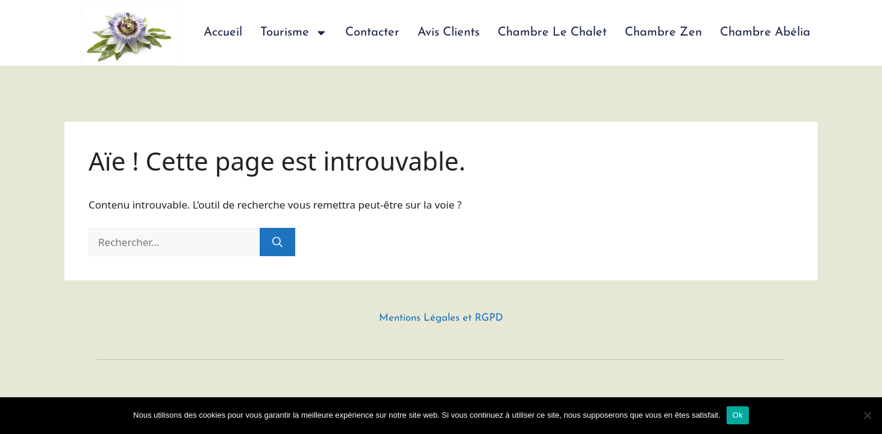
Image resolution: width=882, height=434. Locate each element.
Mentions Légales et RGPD (441, 318)
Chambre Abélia (765, 33)
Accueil (223, 33)
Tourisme (293, 33)
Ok (738, 415)
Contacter (372, 33)
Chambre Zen (663, 33)
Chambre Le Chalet (552, 33)
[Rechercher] (277, 242)
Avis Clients (449, 33)
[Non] (867, 415)
